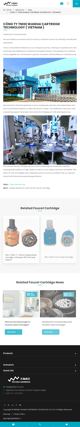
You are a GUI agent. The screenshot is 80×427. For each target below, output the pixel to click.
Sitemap (6, 414)
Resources (19, 10)
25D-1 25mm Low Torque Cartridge (58, 256)
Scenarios (8, 364)
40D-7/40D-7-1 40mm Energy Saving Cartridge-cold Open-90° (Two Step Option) (20, 256)
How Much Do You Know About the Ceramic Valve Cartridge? (56, 323)
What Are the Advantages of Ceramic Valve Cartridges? (16, 323)
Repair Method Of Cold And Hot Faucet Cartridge (30, 187)
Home (8, 10)
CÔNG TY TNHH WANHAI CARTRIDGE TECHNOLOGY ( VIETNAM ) (35, 12)
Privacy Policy (19, 414)
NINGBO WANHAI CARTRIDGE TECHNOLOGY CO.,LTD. (35, 409)
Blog (30, 10)
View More (12, 332)
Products (8, 353)
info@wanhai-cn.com (15, 386)
